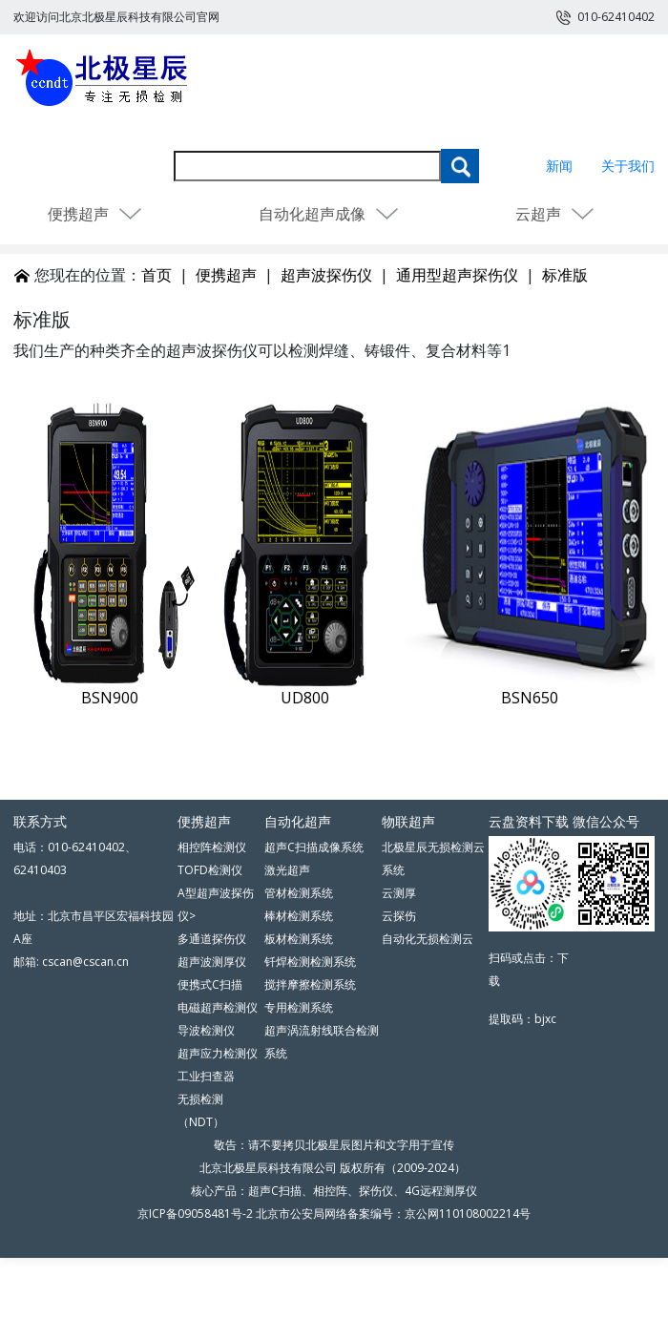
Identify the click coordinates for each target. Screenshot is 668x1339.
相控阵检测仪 (211, 847)
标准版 (565, 274)
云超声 (555, 213)
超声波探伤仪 (326, 274)
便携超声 (95, 213)
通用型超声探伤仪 (457, 274)
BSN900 (109, 697)
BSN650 (529, 697)
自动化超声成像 (329, 213)
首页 (156, 274)
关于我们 (628, 166)
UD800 (305, 697)
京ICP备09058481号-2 (195, 1213)
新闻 (559, 166)
